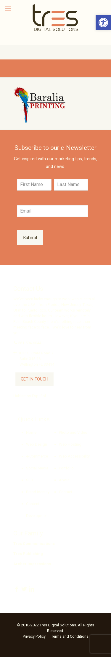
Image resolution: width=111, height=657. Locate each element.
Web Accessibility (74, 456)
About (64, 480)
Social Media (37, 468)
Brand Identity (37, 492)
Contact (65, 492)
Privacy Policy (34, 636)
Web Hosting (70, 444)
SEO (29, 480)
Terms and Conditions (70, 636)
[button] (103, 22)
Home (31, 432)
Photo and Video (73, 432)
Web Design (36, 444)
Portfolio (66, 468)
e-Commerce (37, 456)
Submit (30, 238)
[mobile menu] (8, 9)
